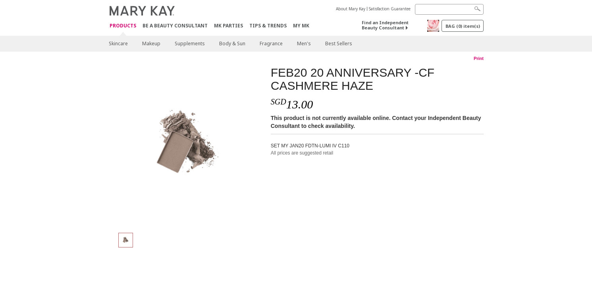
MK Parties (228, 25)
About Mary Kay (350, 9)
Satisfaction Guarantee (390, 9)
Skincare (118, 43)
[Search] (449, 9)
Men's (304, 43)
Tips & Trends (268, 25)
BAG (462, 26)
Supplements (190, 43)
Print (479, 58)
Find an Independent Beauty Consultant (385, 25)
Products (123, 26)
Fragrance (271, 43)
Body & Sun (232, 43)
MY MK (301, 25)
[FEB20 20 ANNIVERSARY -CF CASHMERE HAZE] (186, 145)
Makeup (151, 43)
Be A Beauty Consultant (175, 25)
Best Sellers (338, 43)
